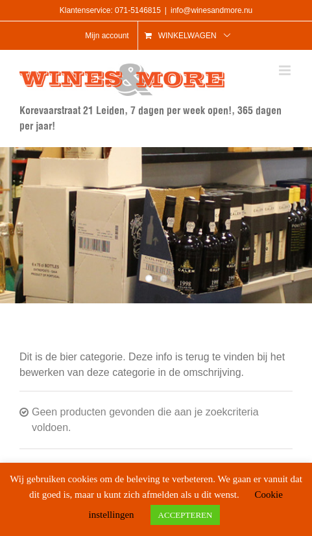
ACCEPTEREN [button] (185, 515)
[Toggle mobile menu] (286, 70)
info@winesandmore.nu (211, 10)
